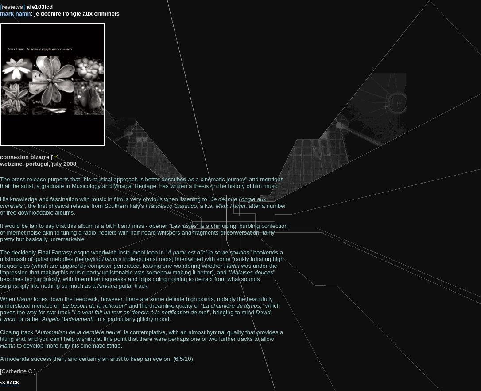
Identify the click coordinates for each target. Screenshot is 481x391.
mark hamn (15, 13)
